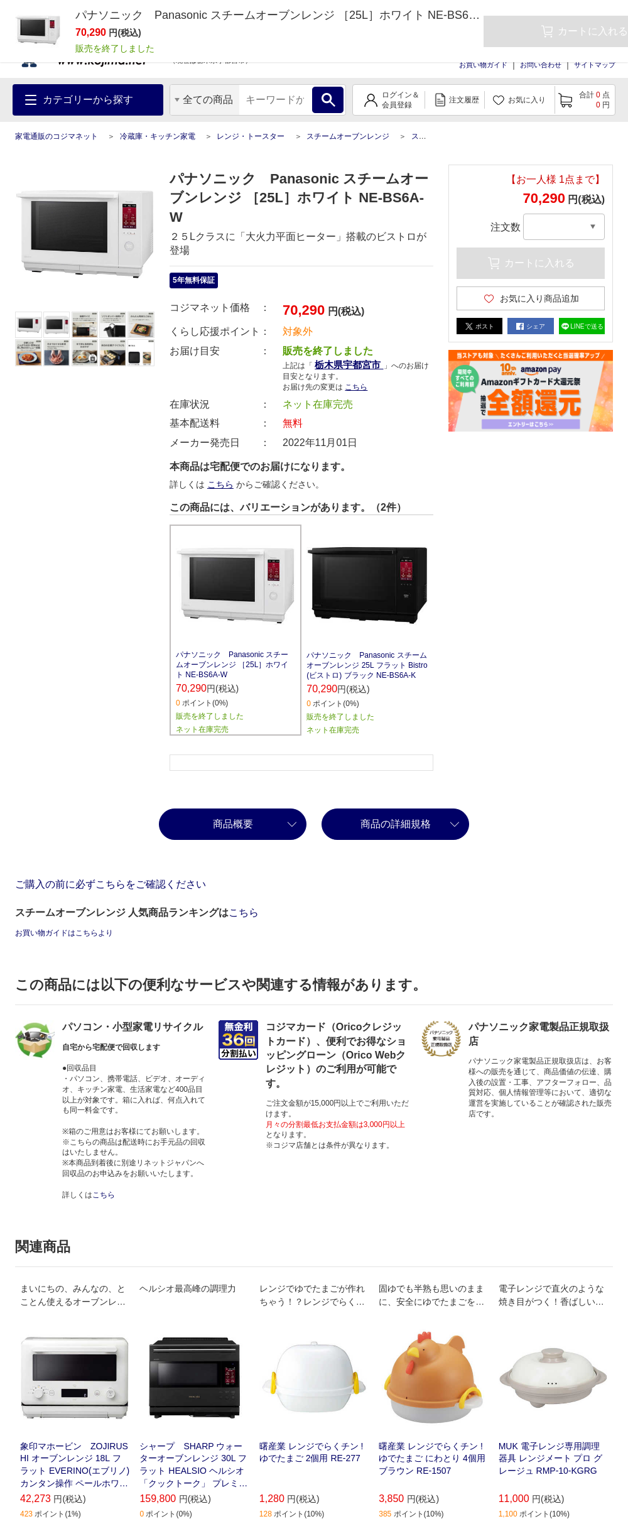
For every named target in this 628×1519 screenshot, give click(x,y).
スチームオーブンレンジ (347, 136)
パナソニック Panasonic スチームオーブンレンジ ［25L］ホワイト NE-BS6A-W (232, 664)
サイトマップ (594, 64)
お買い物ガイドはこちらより (64, 932)
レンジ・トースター (250, 136)
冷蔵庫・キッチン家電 (157, 136)
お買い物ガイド (483, 64)
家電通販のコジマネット (56, 136)
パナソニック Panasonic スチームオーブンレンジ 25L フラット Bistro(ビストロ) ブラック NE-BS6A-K (366, 665)
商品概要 (233, 824)
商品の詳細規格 (395, 824)
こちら (356, 387)
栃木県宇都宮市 (349, 364)
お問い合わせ (540, 64)
